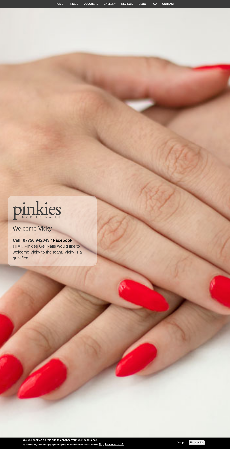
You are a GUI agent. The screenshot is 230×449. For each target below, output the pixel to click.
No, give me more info (111, 444)
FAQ (154, 4)
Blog (142, 4)
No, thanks (196, 442)
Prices (73, 4)
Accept (180, 442)
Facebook (62, 240)
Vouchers (91, 4)
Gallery (110, 4)
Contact (168, 4)
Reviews (127, 4)
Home (59, 4)
